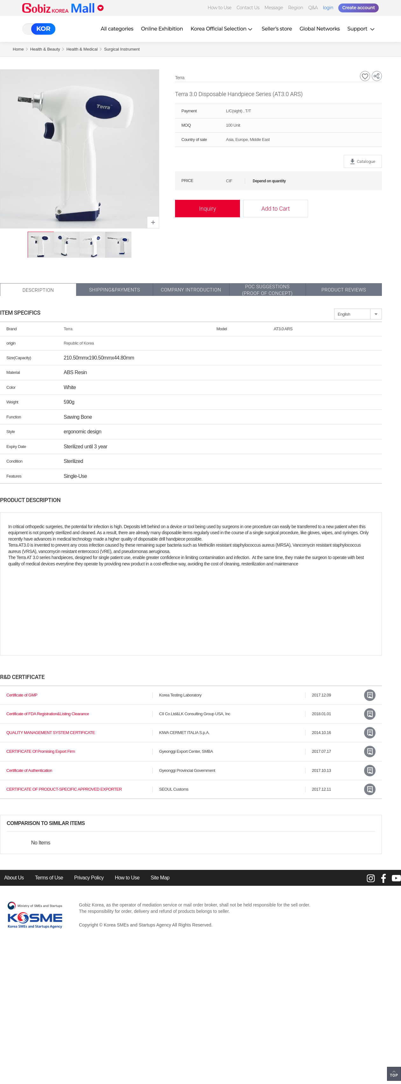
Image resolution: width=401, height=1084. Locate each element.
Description (38, 290)
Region (295, 7)
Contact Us (247, 7)
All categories (117, 29)
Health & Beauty (45, 49)
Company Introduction (191, 290)
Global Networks (319, 29)
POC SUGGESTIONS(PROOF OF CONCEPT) (267, 290)
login (328, 7)
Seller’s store (277, 29)
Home (18, 49)
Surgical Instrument (122, 49)
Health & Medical (82, 49)
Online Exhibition (162, 29)
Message (273, 7)
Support (362, 29)
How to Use (219, 7)
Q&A (313, 7)
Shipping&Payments (114, 290)
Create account (358, 7)
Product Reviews (343, 290)
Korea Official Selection (222, 29)
